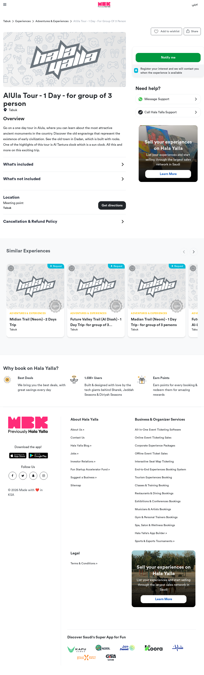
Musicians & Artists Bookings (153, 509)
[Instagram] (44, 476)
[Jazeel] (127, 648)
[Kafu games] (76, 649)
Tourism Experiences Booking (153, 477)
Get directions (112, 205)
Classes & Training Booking (152, 485)
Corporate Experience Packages (155, 445)
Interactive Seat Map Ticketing (154, 461)
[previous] (184, 252)
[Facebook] (13, 476)
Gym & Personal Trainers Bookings (156, 517)
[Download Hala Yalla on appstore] (18, 456)
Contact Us (77, 437)
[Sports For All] (86, 657)
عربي (195, 4)
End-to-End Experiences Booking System (160, 469)
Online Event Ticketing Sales (153, 437)
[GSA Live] (111, 657)
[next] (194, 252)
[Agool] (103, 648)
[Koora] (154, 648)
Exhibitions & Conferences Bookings (157, 501)
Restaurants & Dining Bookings (154, 493)
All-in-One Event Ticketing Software (158, 429)
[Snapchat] (33, 476)
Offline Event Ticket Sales (151, 453)
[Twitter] (23, 476)
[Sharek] (177, 648)
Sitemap (76, 485)
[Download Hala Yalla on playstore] (38, 456)
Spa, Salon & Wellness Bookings (155, 525)
